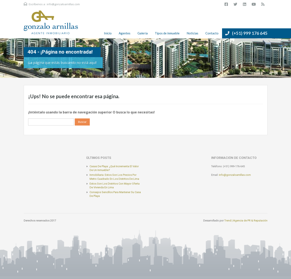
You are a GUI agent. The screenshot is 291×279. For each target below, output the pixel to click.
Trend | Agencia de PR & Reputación (245, 220)
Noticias (192, 33)
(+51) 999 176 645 (249, 33)
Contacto (212, 33)
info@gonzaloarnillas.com (63, 4)
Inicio (108, 33)
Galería (142, 33)
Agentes (124, 33)
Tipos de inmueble (167, 33)
